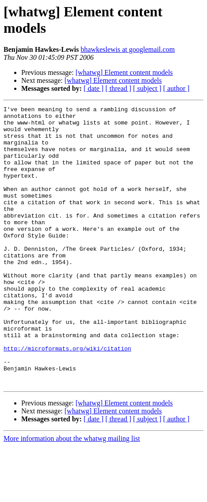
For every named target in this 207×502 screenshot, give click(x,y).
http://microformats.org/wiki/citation (67, 397)
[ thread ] (118, 88)
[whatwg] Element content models (124, 72)
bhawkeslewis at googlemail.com (127, 49)
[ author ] (176, 88)
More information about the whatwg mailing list (72, 494)
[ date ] (94, 88)
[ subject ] (147, 88)
